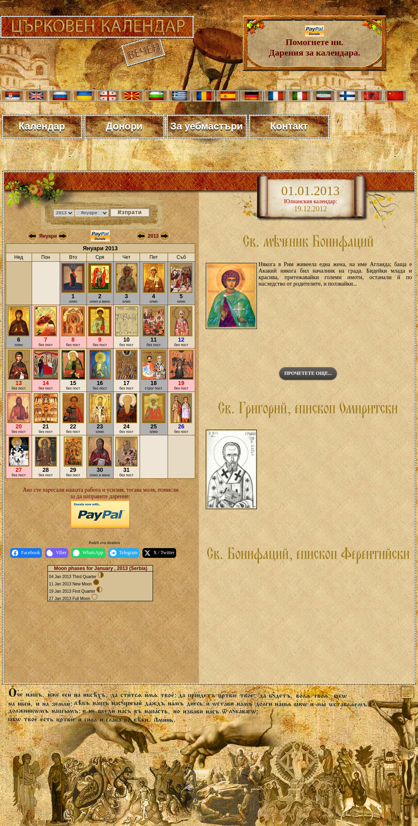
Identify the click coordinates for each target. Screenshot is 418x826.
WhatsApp (88, 553)
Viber (57, 553)
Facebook (26, 553)
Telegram (124, 553)
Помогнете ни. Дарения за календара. (314, 43)
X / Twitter (159, 553)
